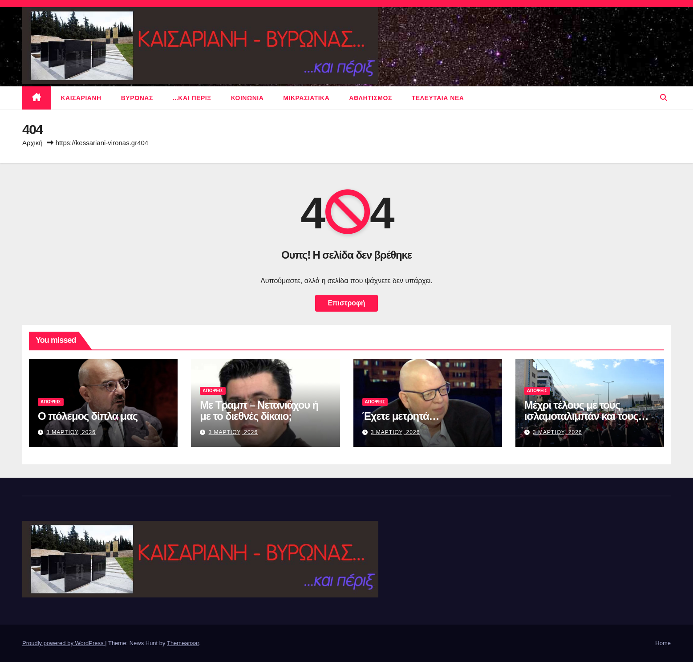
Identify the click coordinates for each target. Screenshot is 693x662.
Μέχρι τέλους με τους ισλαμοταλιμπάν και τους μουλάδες (581, 416)
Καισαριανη (81, 98)
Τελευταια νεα (438, 98)
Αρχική (32, 142)
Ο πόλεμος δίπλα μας (88, 416)
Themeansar (183, 643)
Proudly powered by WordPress (63, 643)
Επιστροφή (346, 303)
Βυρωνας (137, 98)
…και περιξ (192, 98)
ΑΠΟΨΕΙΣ (51, 401)
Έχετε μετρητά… (400, 416)
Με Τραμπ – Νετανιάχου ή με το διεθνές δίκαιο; (259, 410)
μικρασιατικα (306, 98)
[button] (663, 98)
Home (663, 643)
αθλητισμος (370, 98)
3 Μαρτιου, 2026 (70, 432)
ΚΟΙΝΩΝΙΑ (247, 98)
